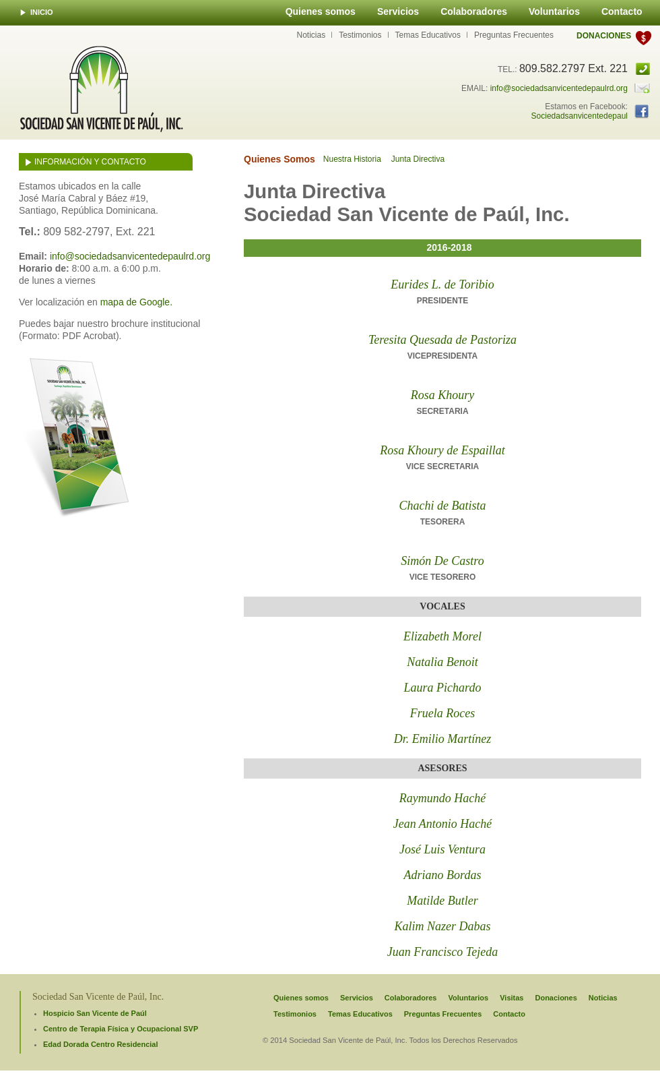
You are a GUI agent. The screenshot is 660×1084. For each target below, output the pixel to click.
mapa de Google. (136, 302)
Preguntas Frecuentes (514, 35)
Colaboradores (473, 11)
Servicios (398, 11)
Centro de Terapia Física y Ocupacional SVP (120, 1029)
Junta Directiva (417, 159)
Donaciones (603, 35)
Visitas (511, 998)
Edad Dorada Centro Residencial (100, 1044)
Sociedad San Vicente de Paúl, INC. (101, 89)
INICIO (41, 12)
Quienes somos (321, 11)
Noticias (310, 35)
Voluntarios (554, 11)
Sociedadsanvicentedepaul (579, 116)
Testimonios (360, 35)
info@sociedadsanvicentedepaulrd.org (559, 88)
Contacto (621, 11)
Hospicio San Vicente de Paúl (95, 1013)
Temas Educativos (428, 35)
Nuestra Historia (352, 159)
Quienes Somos (279, 159)
